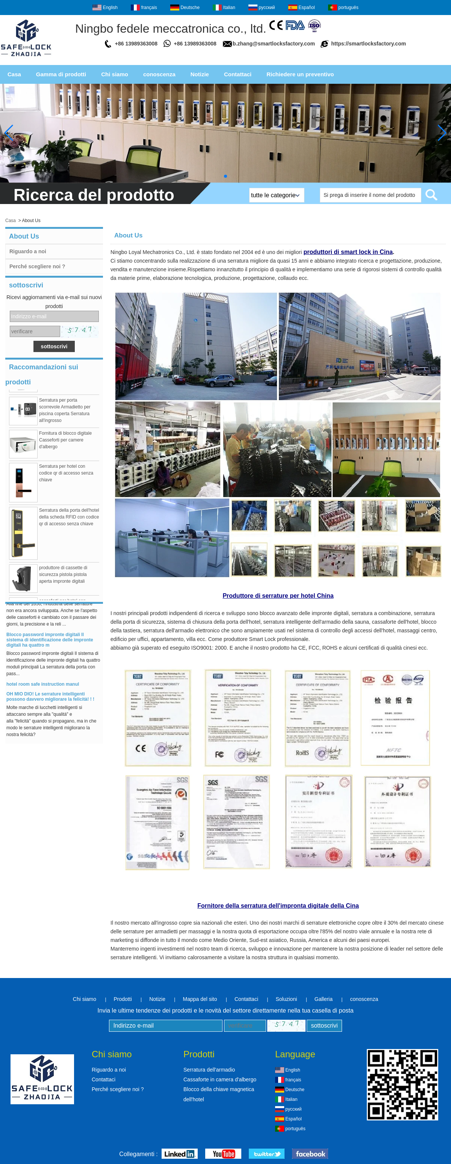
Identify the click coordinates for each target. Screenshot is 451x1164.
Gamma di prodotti (61, 74)
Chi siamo (114, 74)
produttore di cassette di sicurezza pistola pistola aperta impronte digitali (63, 576)
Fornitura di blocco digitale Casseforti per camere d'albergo (65, 441)
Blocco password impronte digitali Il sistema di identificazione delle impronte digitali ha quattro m (49, 641)
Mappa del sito (200, 999)
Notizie (200, 74)
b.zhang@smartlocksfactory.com (274, 44)
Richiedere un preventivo (300, 74)
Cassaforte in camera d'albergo (219, 1079)
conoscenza (159, 74)
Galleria (324, 999)
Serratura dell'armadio (209, 1070)
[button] (225, 176)
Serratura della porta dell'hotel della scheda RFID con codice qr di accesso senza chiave (69, 518)
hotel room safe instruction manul (42, 685)
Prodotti (123, 999)
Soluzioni (286, 999)
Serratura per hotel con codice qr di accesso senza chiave (66, 474)
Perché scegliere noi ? (37, 266)
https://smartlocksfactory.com (368, 44)
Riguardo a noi (27, 251)
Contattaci (237, 74)
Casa (14, 74)
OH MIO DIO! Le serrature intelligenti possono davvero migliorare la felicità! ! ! (50, 698)
